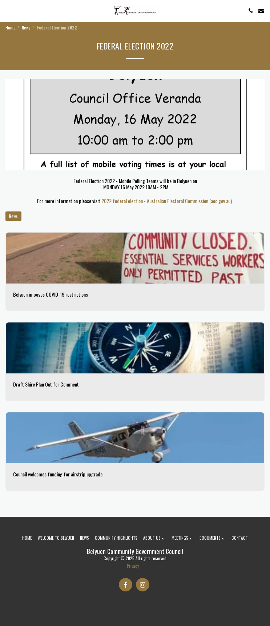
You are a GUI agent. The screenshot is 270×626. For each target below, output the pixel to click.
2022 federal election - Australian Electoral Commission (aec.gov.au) (166, 201)
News (26, 28)
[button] (8, 11)
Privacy (133, 566)
